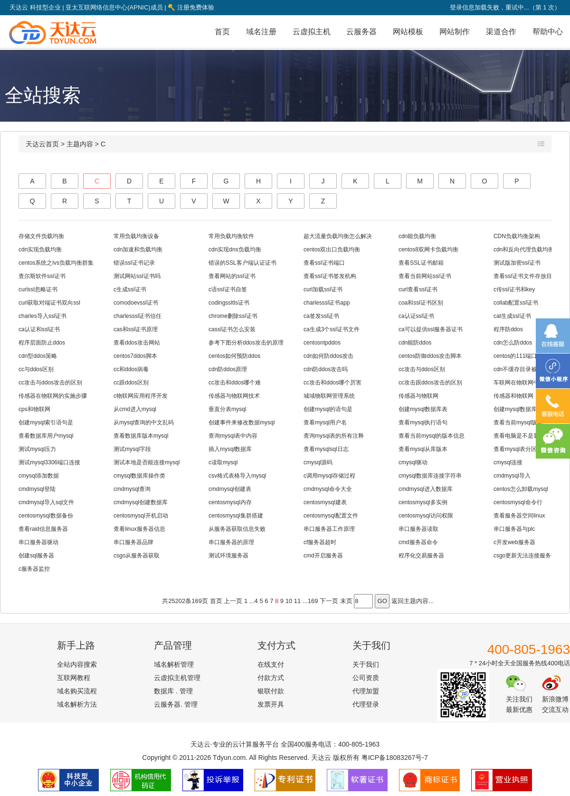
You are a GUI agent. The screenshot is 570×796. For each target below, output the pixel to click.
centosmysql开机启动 (141, 515)
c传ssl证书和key (514, 289)
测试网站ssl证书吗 (137, 276)
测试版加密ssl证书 (517, 262)
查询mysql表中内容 (233, 435)
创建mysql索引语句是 (46, 422)
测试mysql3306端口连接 (49, 462)
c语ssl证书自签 (228, 289)
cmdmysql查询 (132, 489)
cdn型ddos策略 (38, 356)
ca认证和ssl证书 (39, 329)
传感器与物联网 (418, 396)
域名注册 (261, 32)
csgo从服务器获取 (137, 555)
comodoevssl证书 (136, 302)
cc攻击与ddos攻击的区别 (50, 382)
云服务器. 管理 (176, 704)
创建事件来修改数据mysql (242, 422)
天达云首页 (42, 144)
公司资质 (365, 677)
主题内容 (79, 144)
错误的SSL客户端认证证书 (242, 262)
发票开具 (270, 704)
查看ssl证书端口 (324, 262)
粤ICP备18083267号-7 (394, 757)
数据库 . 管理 (173, 691)
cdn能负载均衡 (417, 236)
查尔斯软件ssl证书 (42, 276)
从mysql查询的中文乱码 (144, 422)
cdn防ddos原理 (228, 369)
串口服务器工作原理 (329, 529)
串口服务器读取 (418, 529)
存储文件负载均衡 (41, 236)
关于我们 (365, 664)
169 (196, 600)
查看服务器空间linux (519, 515)
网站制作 (454, 32)
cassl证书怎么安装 (232, 329)
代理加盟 (365, 691)
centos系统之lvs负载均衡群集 (56, 262)
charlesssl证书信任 (138, 316)
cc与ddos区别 (36, 369)
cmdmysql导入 (512, 475)
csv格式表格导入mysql (237, 475)
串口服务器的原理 (231, 542)
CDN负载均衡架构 (517, 236)
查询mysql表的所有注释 (334, 435)
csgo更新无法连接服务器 (525, 555)
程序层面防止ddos (42, 342)
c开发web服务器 (514, 542)
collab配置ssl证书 (516, 302)
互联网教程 (73, 677)
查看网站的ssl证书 (232, 276)
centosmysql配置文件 (331, 515)
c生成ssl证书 (130, 289)
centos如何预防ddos (234, 356)
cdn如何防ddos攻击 (328, 356)
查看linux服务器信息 (139, 529)
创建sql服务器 (36, 555)
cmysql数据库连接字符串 (430, 475)
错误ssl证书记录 (134, 262)
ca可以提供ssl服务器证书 (431, 329)
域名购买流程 (77, 691)
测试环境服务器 (228, 555)
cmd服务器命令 (418, 542)
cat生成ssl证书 (512, 316)
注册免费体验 (191, 7)
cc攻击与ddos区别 (422, 369)
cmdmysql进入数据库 (426, 489)
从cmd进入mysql (135, 409)
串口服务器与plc (514, 529)
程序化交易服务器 (421, 555)
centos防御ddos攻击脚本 (430, 356)
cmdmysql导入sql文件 (46, 502)
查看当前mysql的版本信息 (432, 435)
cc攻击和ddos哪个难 (235, 382)
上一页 (233, 600)
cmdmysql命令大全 (328, 489)
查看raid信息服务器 (43, 529)
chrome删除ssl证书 (233, 316)
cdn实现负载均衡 (40, 249)
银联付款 (270, 691)
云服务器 (361, 32)
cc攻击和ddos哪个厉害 (332, 382)
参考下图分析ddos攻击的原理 (246, 342)
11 (297, 600)
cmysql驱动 (413, 462)
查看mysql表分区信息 (521, 449)
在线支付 (270, 664)
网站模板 (408, 32)
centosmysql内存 (230, 502)
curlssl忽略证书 (38, 289)
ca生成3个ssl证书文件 (332, 329)
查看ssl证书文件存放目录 (526, 276)
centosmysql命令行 (518, 502)
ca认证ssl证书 (416, 316)
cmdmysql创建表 (230, 489)
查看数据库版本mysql (141, 435)
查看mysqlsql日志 (326, 449)
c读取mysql (223, 462)
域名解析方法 (77, 704)
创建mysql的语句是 (328, 409)
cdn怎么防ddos (513, 342)
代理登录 (365, 704)
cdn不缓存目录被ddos (521, 369)
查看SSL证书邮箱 (421, 262)
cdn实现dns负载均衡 (235, 249)
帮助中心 (547, 32)
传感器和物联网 (513, 396)
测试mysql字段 (132, 449)
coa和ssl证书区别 (421, 302)
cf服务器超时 (320, 542)
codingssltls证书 (229, 302)
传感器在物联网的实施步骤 (53, 396)
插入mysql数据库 (230, 449)
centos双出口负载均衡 (332, 249)
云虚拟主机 (312, 32)
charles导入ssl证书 (42, 316)
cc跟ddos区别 (131, 382)
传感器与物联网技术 (234, 396)
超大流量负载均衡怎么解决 (338, 236)
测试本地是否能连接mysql (147, 462)
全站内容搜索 (77, 664)
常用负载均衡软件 (231, 236)
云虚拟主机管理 (177, 677)
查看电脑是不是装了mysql (527, 435)
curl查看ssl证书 (418, 289)
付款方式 (270, 677)
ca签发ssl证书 (321, 316)
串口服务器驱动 (38, 542)
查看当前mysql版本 (518, 422)
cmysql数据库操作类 (139, 475)
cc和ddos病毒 (131, 369)
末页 (346, 600)
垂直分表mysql (227, 409)
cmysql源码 (318, 462)
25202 (176, 600)
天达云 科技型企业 (35, 7)
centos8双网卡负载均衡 (428, 249)
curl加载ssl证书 (323, 289)
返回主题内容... (412, 600)
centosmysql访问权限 (426, 515)
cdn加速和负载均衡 (138, 249)
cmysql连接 (508, 462)
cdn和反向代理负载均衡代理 (529, 249)
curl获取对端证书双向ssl (49, 302)
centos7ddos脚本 (135, 356)
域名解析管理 (174, 664)
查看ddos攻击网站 (137, 342)
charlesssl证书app (327, 302)
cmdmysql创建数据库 (141, 502)
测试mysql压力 (37, 449)
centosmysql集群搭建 (236, 515)
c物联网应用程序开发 (141, 396)
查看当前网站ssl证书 (425, 276)
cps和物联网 (34, 409)
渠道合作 (501, 32)
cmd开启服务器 (323, 555)
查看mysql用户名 (325, 422)
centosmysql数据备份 (46, 515)
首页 (222, 32)
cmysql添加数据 (39, 475)
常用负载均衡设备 (136, 236)
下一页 (329, 600)
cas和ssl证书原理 (136, 329)
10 (288, 600)
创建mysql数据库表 (423, 409)
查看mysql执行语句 (423, 422)
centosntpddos (322, 342)
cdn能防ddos (415, 342)
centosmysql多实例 (423, 502)
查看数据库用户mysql (46, 435)
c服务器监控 (34, 569)
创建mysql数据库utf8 (520, 409)
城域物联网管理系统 (329, 396)
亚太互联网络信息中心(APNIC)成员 (114, 7)
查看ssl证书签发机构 (330, 276)
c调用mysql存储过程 (329, 475)
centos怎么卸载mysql (521, 489)
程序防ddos (508, 329)
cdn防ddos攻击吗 (326, 369)
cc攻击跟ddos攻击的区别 (430, 382)
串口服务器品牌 (133, 542)
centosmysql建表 (325, 502)
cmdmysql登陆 (37, 489)
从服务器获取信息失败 (237, 529)
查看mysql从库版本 (423, 449)
